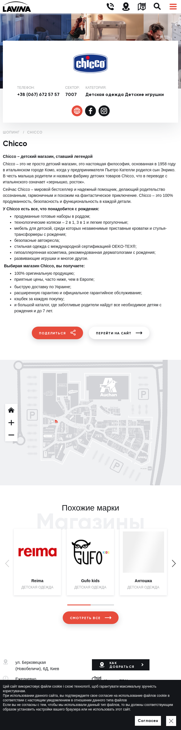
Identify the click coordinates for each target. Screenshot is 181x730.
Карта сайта (144, 717)
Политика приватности (111, 717)
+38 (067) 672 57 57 (38, 94)
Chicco (34, 132)
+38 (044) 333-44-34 (33, 695)
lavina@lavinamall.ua (34, 702)
